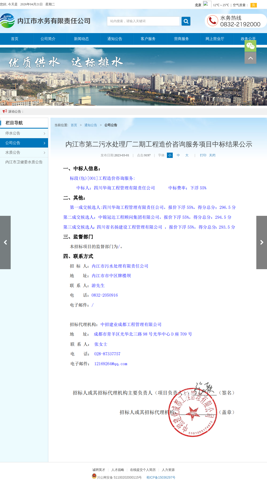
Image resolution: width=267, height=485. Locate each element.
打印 (203, 155)
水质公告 (25, 152)
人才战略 (117, 470)
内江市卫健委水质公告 (24, 162)
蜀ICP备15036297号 (160, 477)
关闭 (212, 155)
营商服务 (181, 39)
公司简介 (48, 39)
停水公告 (25, 133)
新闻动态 (81, 39)
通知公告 (114, 39)
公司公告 (25, 143)
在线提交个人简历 (143, 470)
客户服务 (148, 39)
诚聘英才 (98, 470)
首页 (14, 39)
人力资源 (168, 470)
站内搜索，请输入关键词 (128, 21)
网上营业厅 (215, 39)
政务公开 (248, 39)
